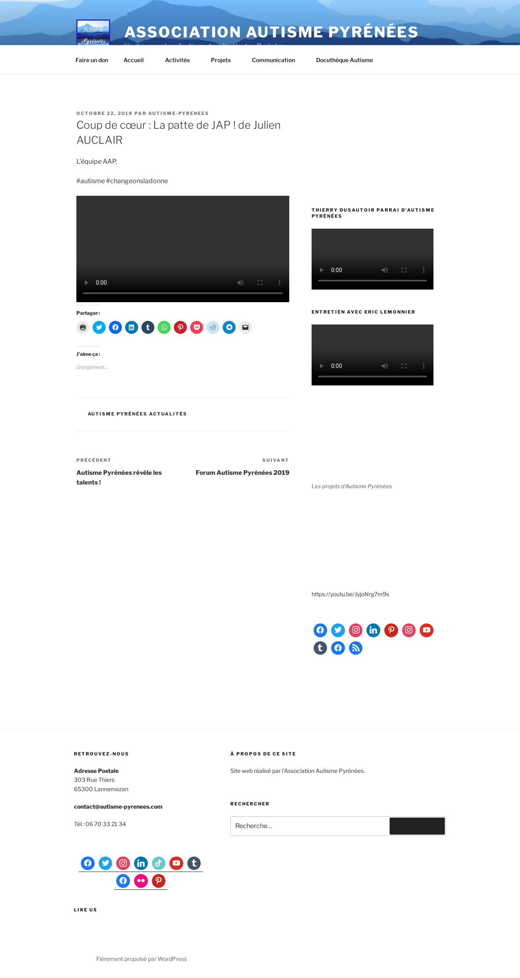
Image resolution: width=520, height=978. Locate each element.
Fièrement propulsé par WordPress (141, 958)
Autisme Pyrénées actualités (138, 414)
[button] (93, 35)
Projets (224, 59)
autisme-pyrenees (178, 113)
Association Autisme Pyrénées (272, 32)
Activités (181, 59)
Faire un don (92, 59)
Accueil (138, 59)
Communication (277, 59)
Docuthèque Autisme (348, 59)
